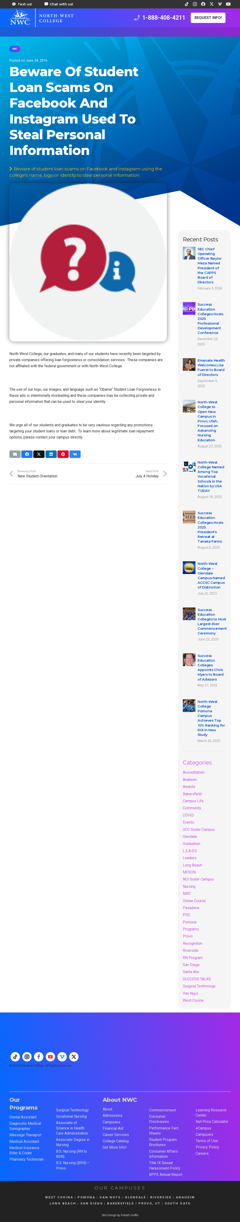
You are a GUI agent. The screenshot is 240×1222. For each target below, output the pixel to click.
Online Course (194, 901)
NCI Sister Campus (198, 879)
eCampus (203, 1128)
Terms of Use (207, 1141)
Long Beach (192, 865)
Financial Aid (113, 1128)
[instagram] (27, 1056)
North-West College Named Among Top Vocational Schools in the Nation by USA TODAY (211, 476)
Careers (202, 1153)
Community (192, 808)
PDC (186, 915)
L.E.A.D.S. (190, 851)
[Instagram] (195, 4)
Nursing (189, 886)
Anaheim (190, 779)
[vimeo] (62, 1056)
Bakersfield (192, 794)
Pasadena (191, 908)
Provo (188, 936)
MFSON (189, 872)
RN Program (193, 958)
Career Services (116, 1134)
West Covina (193, 1000)
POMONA (86, 1197)
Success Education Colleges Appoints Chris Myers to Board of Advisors (211, 668)
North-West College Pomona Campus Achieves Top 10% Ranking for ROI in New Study (211, 718)
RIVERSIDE (161, 1197)
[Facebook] (203, 4)
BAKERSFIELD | (123, 1203)
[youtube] (50, 1056)
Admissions (112, 1115)
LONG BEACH (63, 1203)
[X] (212, 4)
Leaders (189, 858)
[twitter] (74, 1056)
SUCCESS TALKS (197, 979)
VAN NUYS (110, 1197)
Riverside (191, 950)
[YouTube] (228, 4)
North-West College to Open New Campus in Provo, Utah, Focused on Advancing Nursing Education (208, 421)
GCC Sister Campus (199, 829)
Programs (191, 929)
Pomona (189, 922)
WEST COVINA (59, 1197)
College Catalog (116, 1141)
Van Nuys (190, 993)
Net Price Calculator (212, 1121)
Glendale (190, 836)
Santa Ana (191, 972)
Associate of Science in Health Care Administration (72, 1128)
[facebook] (38, 1056)
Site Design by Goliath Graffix (120, 1215)
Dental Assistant (23, 1117)
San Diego (191, 965)
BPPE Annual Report (165, 1174)
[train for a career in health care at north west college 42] (41, 17)
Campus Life (193, 801)
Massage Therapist (25, 1135)
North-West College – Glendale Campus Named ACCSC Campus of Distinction (211, 576)
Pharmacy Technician (26, 1159)
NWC (187, 893)
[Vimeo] (220, 4)
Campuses (111, 1122)
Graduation (191, 843)
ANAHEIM (185, 1197)
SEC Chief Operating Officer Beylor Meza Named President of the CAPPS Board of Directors (209, 265)
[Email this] (15, 454)
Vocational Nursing (71, 1116)
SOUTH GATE (178, 1203)
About (107, 1109)
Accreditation (193, 772)
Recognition (192, 943)
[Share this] (27, 454)
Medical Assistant (24, 1141)
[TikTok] (187, 4)
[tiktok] (15, 1056)
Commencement (162, 1110)
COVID (188, 815)
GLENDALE (135, 1197)
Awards (189, 786)
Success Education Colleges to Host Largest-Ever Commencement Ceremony (212, 622)
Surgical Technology (199, 986)
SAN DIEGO (91, 1203)
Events (188, 822)
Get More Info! (115, 1147)
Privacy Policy (207, 1147)
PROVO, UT (150, 1203)
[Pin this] (63, 454)
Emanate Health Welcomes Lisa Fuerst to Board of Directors (211, 367)
